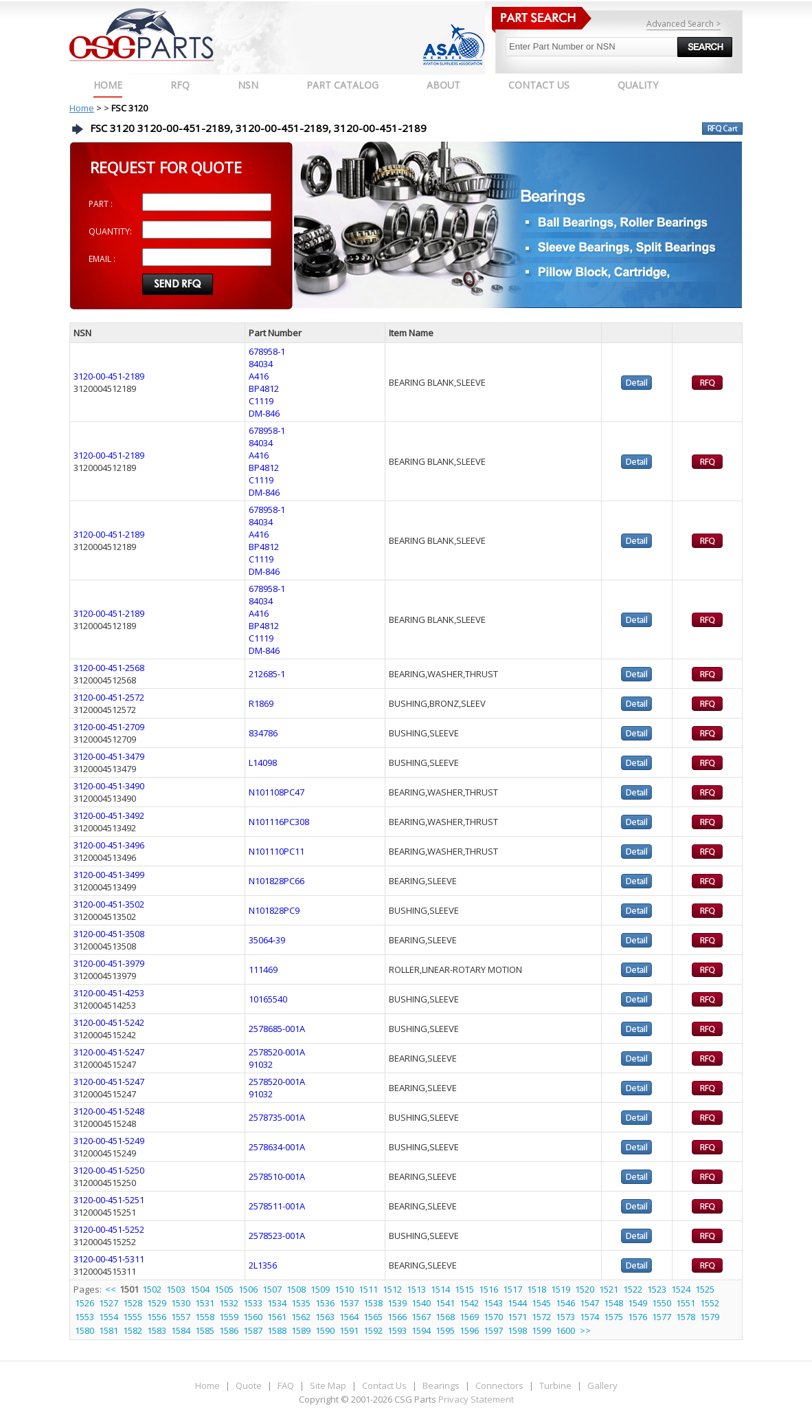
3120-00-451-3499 (109, 874)
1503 (175, 1289)
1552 (709, 1303)
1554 (108, 1316)
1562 (301, 1316)
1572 (541, 1316)
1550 (661, 1303)
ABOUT (443, 84)
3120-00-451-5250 (109, 1170)
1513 (416, 1289)
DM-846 (264, 413)
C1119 (261, 401)
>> (585, 1330)
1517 (512, 1289)
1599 (541, 1330)
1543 (493, 1303)
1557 (180, 1316)
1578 (685, 1316)
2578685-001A (277, 1028)
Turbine (555, 1385)
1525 (704, 1289)
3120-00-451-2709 (109, 727)
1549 (637, 1303)
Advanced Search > (683, 24)
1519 (560, 1289)
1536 (325, 1303)
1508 (296, 1289)
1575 (613, 1316)
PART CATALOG (342, 84)
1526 (84, 1303)
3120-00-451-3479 (109, 756)
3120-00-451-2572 (109, 697)
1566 (397, 1316)
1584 (180, 1330)
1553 (84, 1316)
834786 (263, 733)
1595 (445, 1330)
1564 (349, 1316)
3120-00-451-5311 (109, 1259)
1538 (373, 1303)
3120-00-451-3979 (109, 963)
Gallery (602, 1385)
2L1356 (263, 1265)
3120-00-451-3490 (109, 786)
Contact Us (384, 1385)
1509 (320, 1289)
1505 (224, 1289)
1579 (709, 1316)
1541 (445, 1303)
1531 (204, 1303)
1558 (204, 1316)
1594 (421, 1330)
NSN (248, 84)
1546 (565, 1303)
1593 (397, 1330)
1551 (685, 1303)
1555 (132, 1316)
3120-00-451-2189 (109, 376)
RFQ (180, 84)
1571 (517, 1316)
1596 (469, 1330)
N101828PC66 (276, 881)
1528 (132, 1303)
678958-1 (267, 351)
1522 (632, 1289)
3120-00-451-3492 (109, 815)
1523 (656, 1289)
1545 (541, 1303)
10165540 (268, 999)
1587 (252, 1330)
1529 (156, 1303)
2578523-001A (277, 1235)
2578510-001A (277, 1176)
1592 (373, 1330)
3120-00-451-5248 (109, 1111)
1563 (325, 1316)
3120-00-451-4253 (109, 993)
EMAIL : (102, 259)
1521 (608, 1289)
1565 (373, 1316)
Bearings (441, 1385)
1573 (565, 1316)
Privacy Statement (475, 1399)
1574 (589, 1316)
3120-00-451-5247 (109, 1052)
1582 (132, 1330)
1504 (200, 1289)
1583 (156, 1330)
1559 (228, 1316)
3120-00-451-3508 (109, 934)
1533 (252, 1303)
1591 (349, 1330)
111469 (263, 969)
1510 (344, 1289)
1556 (156, 1316)
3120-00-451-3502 (109, 904)
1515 (464, 1289)
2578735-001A (277, 1117)
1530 (180, 1303)
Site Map (328, 1385)
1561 (276, 1316)
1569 (469, 1316)
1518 (536, 1289)
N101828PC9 (274, 910)
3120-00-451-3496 (109, 845)
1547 (589, 1303)
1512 (392, 1289)
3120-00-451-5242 (109, 1022)
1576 (637, 1316)
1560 (252, 1316)
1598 (517, 1330)
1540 (421, 1303)
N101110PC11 (276, 851)
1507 (272, 1289)
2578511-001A (277, 1206)
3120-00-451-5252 (109, 1229)
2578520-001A (277, 1052)
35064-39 (267, 940)
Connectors (499, 1385)
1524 (680, 1289)
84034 (261, 364)
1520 (584, 1289)
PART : (101, 204)
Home (107, 84)
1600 (565, 1330)
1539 (397, 1303)
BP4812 (264, 388)
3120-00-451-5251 (109, 1200)
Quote (249, 1385)
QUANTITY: (110, 231)
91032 (261, 1064)
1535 (301, 1303)
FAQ (286, 1385)
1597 (493, 1330)
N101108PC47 (276, 792)
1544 (517, 1303)
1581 (108, 1330)
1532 (228, 1303)
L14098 (263, 762)
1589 (301, 1330)
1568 (445, 1316)
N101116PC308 (279, 821)
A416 (259, 376)
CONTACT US (538, 84)
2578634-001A (277, 1147)
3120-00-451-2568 (109, 667)
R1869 (261, 703)
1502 (151, 1289)
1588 (276, 1330)
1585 (204, 1330)
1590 (325, 1330)
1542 (469, 1303)
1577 (661, 1316)
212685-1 (267, 674)
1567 (421, 1316)
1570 (493, 1316)
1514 (440, 1289)
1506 (248, 1289)
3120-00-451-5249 (109, 1140)
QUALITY (638, 84)
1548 (613, 1303)
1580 (84, 1330)
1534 (276, 1303)
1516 (488, 1289)
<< (111, 1289)
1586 (228, 1330)
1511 (368, 1289)
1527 (108, 1303)
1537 (349, 1303)
